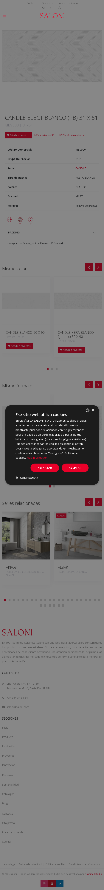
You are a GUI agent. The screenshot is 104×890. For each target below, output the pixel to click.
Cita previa (47, 3)
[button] (26, 477)
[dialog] (52, 445)
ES (50, 8)
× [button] (92, 410)
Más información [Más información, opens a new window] (37, 457)
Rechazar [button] (45, 467)
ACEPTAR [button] (75, 468)
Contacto (32, 3)
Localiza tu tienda (68, 3)
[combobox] (87, 410)
